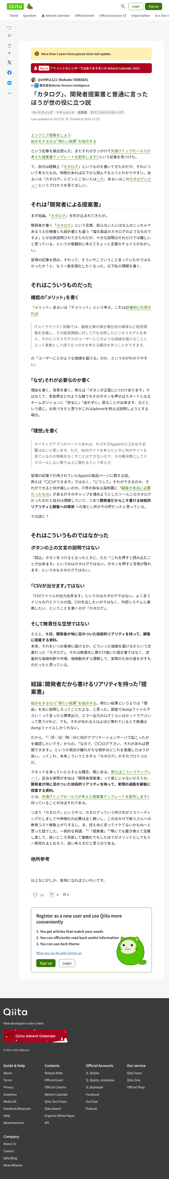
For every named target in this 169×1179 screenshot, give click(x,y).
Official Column (113, 15)
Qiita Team (134, 1073)
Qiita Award (53, 1108)
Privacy (8, 1087)
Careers (8, 1151)
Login (136, 6)
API (47, 1122)
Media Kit (10, 1101)
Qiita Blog (10, 1158)
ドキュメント (65, 112)
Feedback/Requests (17, 1108)
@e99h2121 (59, 79)
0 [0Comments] (66, 894)
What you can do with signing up (58, 953)
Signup (153, 6)
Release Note (54, 1073)
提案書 (82, 112)
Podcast (91, 1108)
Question (29, 15)
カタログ (70, 166)
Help (6, 1115)
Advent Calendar (55, 15)
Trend (13, 15)
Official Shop (136, 1087)
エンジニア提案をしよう (51, 135)
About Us (9, 1144)
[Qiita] (15, 6)
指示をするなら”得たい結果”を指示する (63, 141)
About (7, 1073)
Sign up (46, 963)
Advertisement (13, 1122)
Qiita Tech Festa (55, 1101)
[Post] (9, 62)
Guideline (10, 1094)
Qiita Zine (133, 1080)
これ (100, 179)
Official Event (84, 15)
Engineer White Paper (60, 1115)
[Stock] (9, 46)
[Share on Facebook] (9, 72)
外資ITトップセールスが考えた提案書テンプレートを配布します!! (95, 796)
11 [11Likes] (9, 35)
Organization (140, 15)
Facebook (92, 1094)
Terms (7, 1080)
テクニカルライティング (106, 112)
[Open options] (9, 93)
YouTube (92, 1101)
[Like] (9, 27)
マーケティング (42, 112)
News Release (13, 1165)
